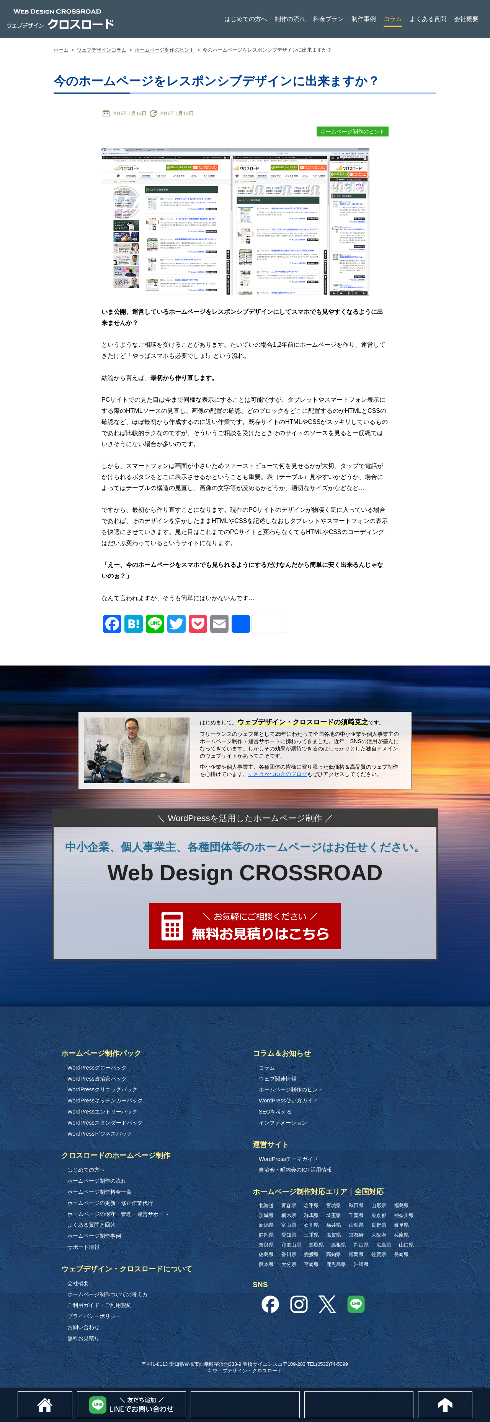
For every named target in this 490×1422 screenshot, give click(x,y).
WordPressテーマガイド (288, 1159)
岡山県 (361, 1245)
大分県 (288, 1264)
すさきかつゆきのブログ (277, 774)
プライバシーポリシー (94, 1316)
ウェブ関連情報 (277, 1079)
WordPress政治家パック (97, 1079)
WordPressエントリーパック (102, 1112)
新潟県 (266, 1225)
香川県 (288, 1254)
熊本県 (266, 1264)
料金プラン (328, 19)
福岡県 (356, 1254)
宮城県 (333, 1205)
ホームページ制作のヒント (164, 50)
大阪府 (378, 1235)
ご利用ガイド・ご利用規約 (99, 1305)
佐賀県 (378, 1254)
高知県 (333, 1254)
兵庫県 (401, 1235)
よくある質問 (428, 19)
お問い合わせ (83, 1327)
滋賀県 (333, 1235)
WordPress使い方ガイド (288, 1100)
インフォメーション (283, 1123)
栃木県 (288, 1215)
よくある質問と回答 (91, 1225)
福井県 (333, 1225)
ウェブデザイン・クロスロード (247, 1370)
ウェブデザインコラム (101, 50)
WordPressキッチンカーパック (105, 1100)
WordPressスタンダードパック (105, 1123)
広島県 (383, 1245)
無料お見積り (83, 1338)
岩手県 (311, 1205)
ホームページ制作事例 (94, 1236)
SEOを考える (275, 1112)
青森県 (288, 1205)
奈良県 (266, 1245)
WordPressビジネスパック (99, 1134)
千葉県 (356, 1215)
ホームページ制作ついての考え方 (107, 1294)
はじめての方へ (245, 19)
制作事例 (363, 19)
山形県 (378, 1205)
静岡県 (266, 1235)
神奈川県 (404, 1215)
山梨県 (356, 1225)
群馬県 (311, 1215)
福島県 (401, 1205)
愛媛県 (311, 1254)
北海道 (266, 1205)
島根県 (338, 1245)
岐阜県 (401, 1225)
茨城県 (266, 1215)
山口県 (406, 1245)
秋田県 (356, 1205)
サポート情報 (83, 1247)
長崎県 (401, 1254)
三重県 (311, 1235)
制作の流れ (290, 19)
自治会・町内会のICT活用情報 (295, 1170)
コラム (393, 19)
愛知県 (288, 1235)
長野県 (378, 1225)
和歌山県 (291, 1245)
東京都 (378, 1215)
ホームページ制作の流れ (96, 1181)
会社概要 (466, 19)
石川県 (311, 1225)
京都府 (356, 1235)
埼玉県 (333, 1215)
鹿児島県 (336, 1264)
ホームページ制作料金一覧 (99, 1192)
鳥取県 (316, 1245)
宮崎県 (311, 1264)
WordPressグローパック (97, 1068)
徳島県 (266, 1254)
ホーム (61, 50)
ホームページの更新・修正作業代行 (110, 1203)
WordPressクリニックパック (102, 1089)
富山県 (288, 1225)
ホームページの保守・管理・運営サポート (118, 1214)
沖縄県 (361, 1264)
